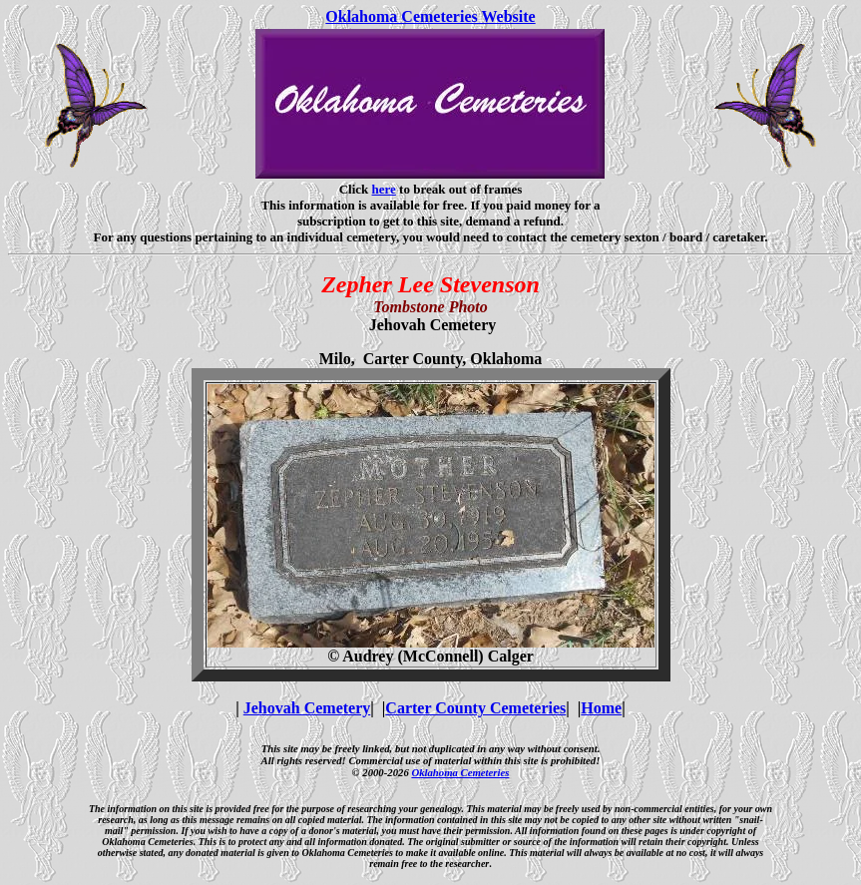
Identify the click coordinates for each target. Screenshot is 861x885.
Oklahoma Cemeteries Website (430, 16)
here (384, 189)
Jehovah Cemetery (307, 707)
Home (601, 707)
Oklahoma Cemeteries (460, 772)
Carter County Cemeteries (475, 707)
